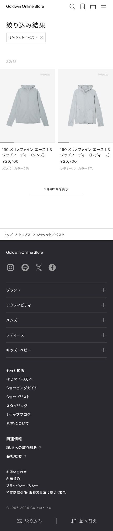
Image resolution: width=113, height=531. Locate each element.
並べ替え (84, 521)
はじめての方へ (19, 378)
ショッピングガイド (21, 387)
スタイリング (16, 405)
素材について (17, 423)
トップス (25, 234)
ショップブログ (18, 414)
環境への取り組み (23, 447)
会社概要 (16, 456)
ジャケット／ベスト (23, 37)
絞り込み (29, 521)
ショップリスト (18, 396)
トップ (8, 234)
